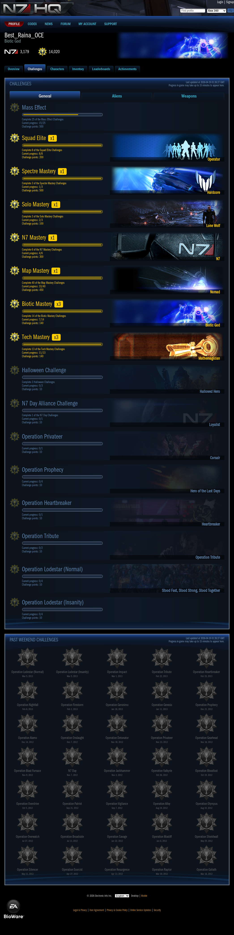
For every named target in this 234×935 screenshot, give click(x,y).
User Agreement (96, 910)
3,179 (24, 51)
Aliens (117, 96)
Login (220, 2)
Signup (230, 2)
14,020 (54, 51)
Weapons (189, 96)
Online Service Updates (140, 910)
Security (157, 910)
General (45, 96)
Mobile (144, 895)
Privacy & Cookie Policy (117, 910)
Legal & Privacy (80, 910)
